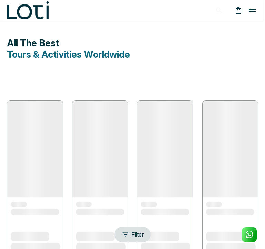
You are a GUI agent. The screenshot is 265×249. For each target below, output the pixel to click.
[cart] (238, 10)
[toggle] (252, 10)
